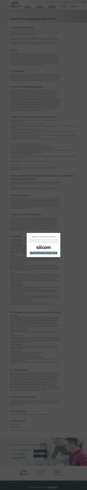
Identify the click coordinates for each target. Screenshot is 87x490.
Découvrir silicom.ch (35, 253)
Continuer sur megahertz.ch (49, 253)
